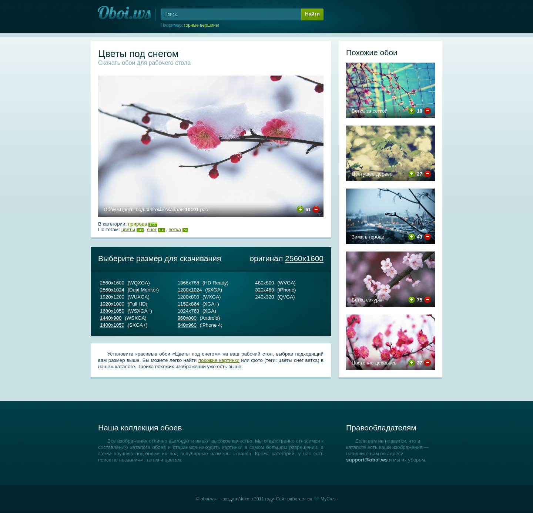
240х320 (264, 297)
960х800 (187, 318)
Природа (137, 224)
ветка (174, 229)
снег (152, 229)
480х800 (264, 283)
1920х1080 (112, 304)
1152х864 (189, 304)
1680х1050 (112, 311)
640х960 (187, 325)
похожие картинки (218, 360)
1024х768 (189, 311)
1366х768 (189, 283)
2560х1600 (304, 258)
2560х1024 (112, 290)
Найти (312, 14)
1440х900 (111, 318)
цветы (128, 229)
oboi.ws (208, 499)
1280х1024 (190, 290)
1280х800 (189, 297)
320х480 (264, 290)
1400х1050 (112, 325)
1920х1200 (112, 297)
